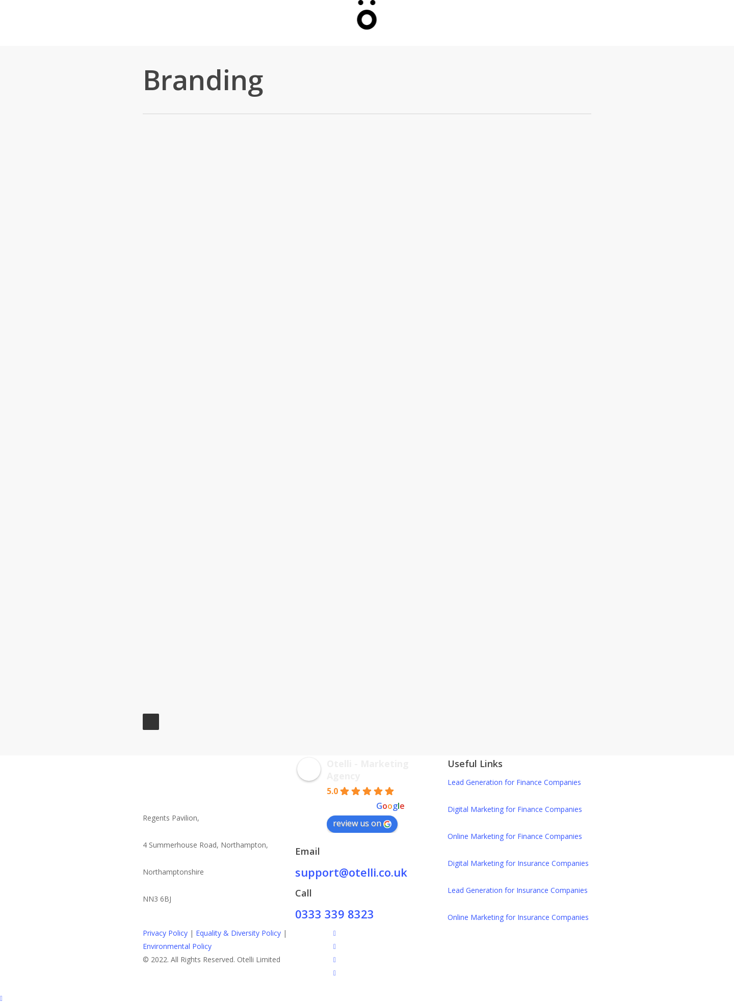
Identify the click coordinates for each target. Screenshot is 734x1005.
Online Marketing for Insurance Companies (518, 917)
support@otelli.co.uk (351, 872)
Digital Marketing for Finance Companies (515, 809)
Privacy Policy (165, 933)
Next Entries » (151, 722)
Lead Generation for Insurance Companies (518, 890)
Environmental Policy (177, 946)
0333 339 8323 (334, 913)
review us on (362, 823)
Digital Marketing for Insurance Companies (518, 863)
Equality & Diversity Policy (238, 933)
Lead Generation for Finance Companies (514, 782)
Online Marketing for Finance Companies (515, 836)
